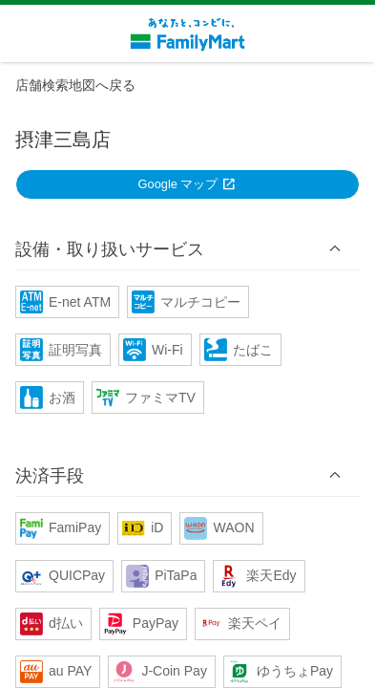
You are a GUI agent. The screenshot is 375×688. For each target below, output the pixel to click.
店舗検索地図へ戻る (75, 85)
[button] (187, 248)
